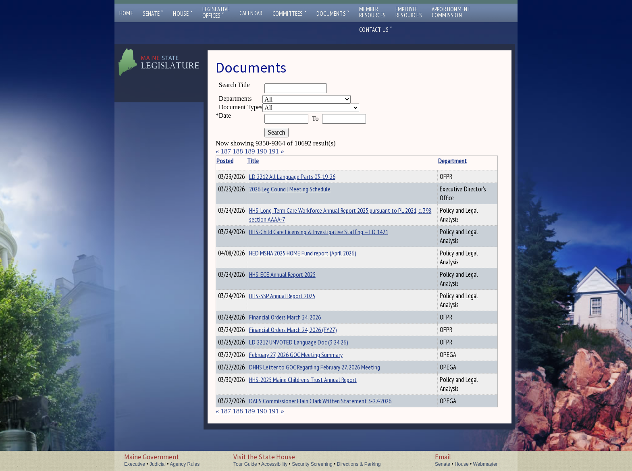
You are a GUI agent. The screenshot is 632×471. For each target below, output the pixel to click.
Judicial (158, 464)
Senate (153, 13)
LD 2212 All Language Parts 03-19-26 (305, 176)
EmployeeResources (408, 12)
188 (238, 151)
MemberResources (372, 12)
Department (431, 160)
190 (262, 151)
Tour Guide (245, 464)
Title (265, 160)
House (182, 13)
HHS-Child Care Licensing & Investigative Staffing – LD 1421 (331, 232)
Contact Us (375, 29)
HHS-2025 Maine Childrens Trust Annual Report (315, 386)
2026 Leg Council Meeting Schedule (302, 190)
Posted (237, 160)
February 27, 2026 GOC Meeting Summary (308, 359)
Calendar (251, 13)
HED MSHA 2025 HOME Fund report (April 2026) (315, 254)
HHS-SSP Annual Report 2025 (295, 297)
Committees (289, 13)
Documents (332, 13)
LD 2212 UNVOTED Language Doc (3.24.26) (311, 345)
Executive (134, 464)
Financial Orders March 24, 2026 (297, 318)
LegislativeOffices (216, 12)
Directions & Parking (359, 464)
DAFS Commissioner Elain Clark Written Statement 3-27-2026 (333, 408)
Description (483, 160)
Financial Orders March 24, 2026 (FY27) (305, 332)
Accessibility (274, 464)
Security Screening (312, 464)
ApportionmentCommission (451, 12)
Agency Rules (185, 464)
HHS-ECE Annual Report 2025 (295, 275)
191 (273, 151)
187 (225, 151)
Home (126, 13)
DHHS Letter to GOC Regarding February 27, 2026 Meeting (327, 373)
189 (250, 151)
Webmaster (485, 464)
